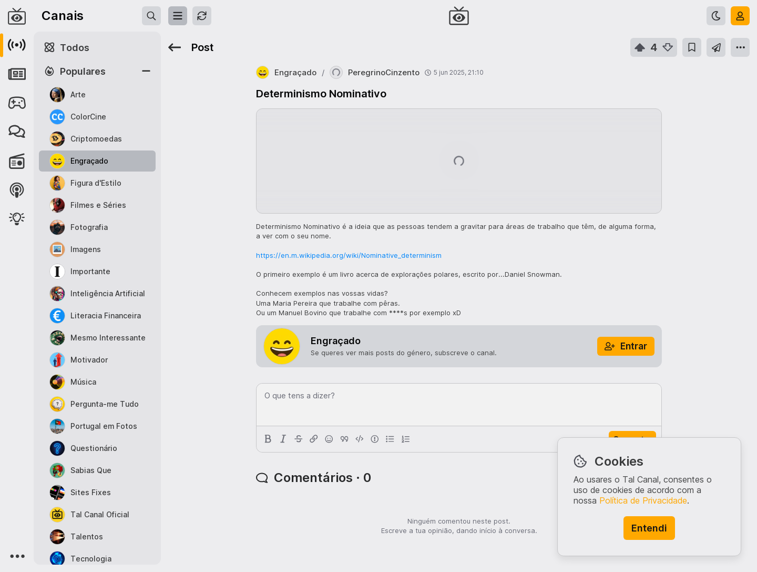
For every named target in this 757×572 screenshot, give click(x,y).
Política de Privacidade (643, 500)
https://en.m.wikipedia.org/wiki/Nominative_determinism (349, 255)
